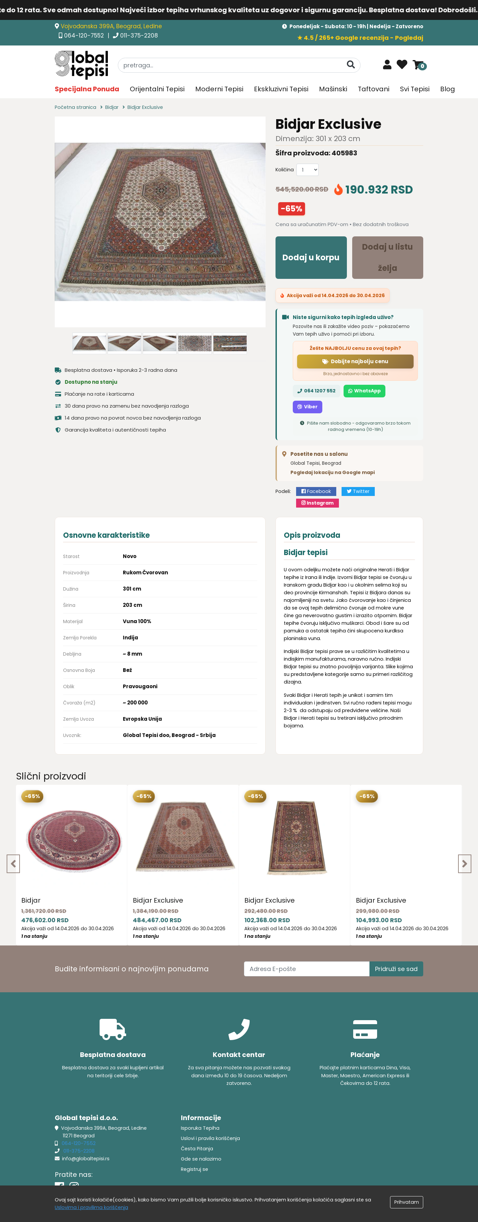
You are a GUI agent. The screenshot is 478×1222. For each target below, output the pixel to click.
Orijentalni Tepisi (157, 89)
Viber (307, 406)
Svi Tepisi (415, 89)
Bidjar (30, 900)
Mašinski (333, 89)
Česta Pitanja (197, 1148)
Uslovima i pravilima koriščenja (91, 1207)
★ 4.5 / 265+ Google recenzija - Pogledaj (360, 38)
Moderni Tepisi (219, 89)
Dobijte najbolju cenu (355, 361)
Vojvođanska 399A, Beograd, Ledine (111, 26)
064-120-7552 (85, 36)
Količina (285, 169)
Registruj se (194, 1169)
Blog (447, 89)
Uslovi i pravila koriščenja (210, 1138)
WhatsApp (364, 390)
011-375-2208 (139, 36)
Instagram (317, 503)
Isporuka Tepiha (200, 1128)
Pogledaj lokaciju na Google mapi (332, 472)
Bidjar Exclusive (158, 900)
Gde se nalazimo (201, 1159)
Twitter (358, 491)
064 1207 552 (316, 390)
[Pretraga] (351, 65)
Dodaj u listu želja (387, 257)
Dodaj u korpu (311, 257)
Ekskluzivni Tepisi (281, 89)
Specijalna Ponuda (87, 89)
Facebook (316, 491)
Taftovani (373, 89)
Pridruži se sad (396, 969)
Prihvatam (406, 1202)
